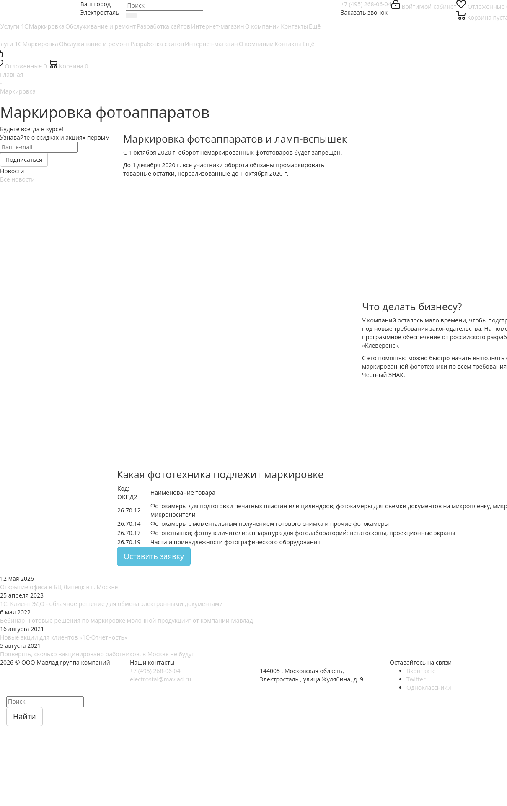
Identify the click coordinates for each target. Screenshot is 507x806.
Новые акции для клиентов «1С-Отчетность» (63, 637)
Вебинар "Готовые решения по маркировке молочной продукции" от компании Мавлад (126, 620)
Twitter (416, 679)
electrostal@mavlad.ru (160, 679)
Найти (24, 716)
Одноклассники (428, 688)
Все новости (17, 179)
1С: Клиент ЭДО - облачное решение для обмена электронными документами (111, 604)
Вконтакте (421, 671)
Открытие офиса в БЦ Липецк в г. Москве (59, 587)
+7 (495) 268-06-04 (366, 4)
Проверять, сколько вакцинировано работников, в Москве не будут (97, 654)
